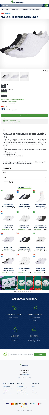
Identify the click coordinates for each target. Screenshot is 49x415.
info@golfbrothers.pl (25, 374)
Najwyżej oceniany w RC (24, 410)
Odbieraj (41, 354)
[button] (2, 44)
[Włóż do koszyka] (24, 115)
